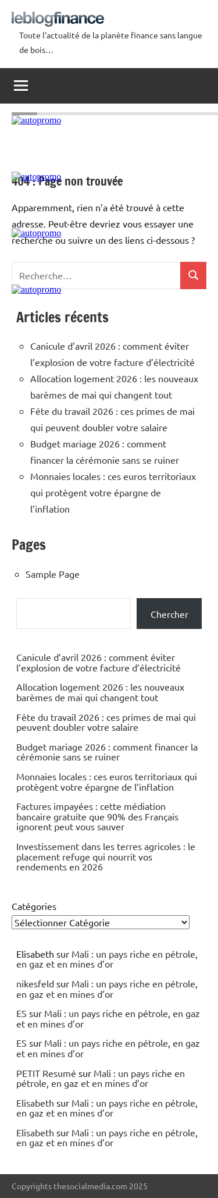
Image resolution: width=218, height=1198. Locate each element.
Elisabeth (35, 1102)
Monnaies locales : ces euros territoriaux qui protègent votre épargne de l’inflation (113, 492)
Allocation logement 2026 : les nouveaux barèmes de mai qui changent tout (100, 692)
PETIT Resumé (46, 1073)
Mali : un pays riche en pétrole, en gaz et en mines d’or (107, 959)
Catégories (34, 906)
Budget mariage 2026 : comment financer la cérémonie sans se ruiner (107, 752)
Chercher (169, 614)
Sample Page (53, 574)
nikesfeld (35, 983)
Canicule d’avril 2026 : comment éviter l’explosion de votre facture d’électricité (98, 662)
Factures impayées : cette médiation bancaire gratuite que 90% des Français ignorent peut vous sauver (97, 816)
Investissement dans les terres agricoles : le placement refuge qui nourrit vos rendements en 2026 (105, 856)
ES (21, 1013)
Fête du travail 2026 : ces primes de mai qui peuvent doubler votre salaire (106, 722)
